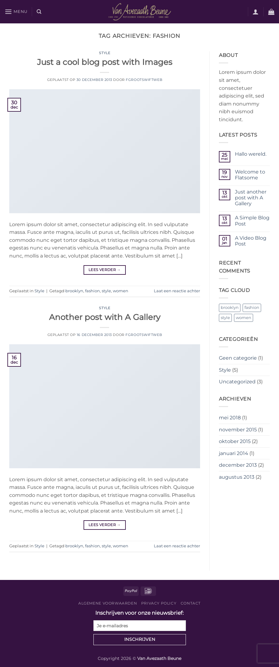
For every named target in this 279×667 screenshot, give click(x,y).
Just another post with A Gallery (250, 197)
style (106, 291)
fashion (92, 291)
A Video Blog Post (250, 241)
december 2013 (238, 465)
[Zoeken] (39, 12)
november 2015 (238, 430)
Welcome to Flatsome (250, 175)
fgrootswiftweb (144, 80)
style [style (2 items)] (225, 317)
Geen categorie (238, 358)
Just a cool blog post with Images (104, 62)
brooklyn (74, 291)
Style (104, 53)
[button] (16, 11)
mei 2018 (230, 418)
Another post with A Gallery (104, 317)
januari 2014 (233, 453)
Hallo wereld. (250, 154)
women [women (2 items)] (243, 317)
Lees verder (104, 270)
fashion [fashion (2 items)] (251, 307)
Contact (191, 603)
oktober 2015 (235, 441)
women (120, 291)
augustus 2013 (236, 477)
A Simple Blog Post (252, 220)
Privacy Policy (159, 603)
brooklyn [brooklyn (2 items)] (230, 307)
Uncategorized (237, 382)
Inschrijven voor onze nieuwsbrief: (139, 620)
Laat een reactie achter (177, 291)
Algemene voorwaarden (107, 603)
